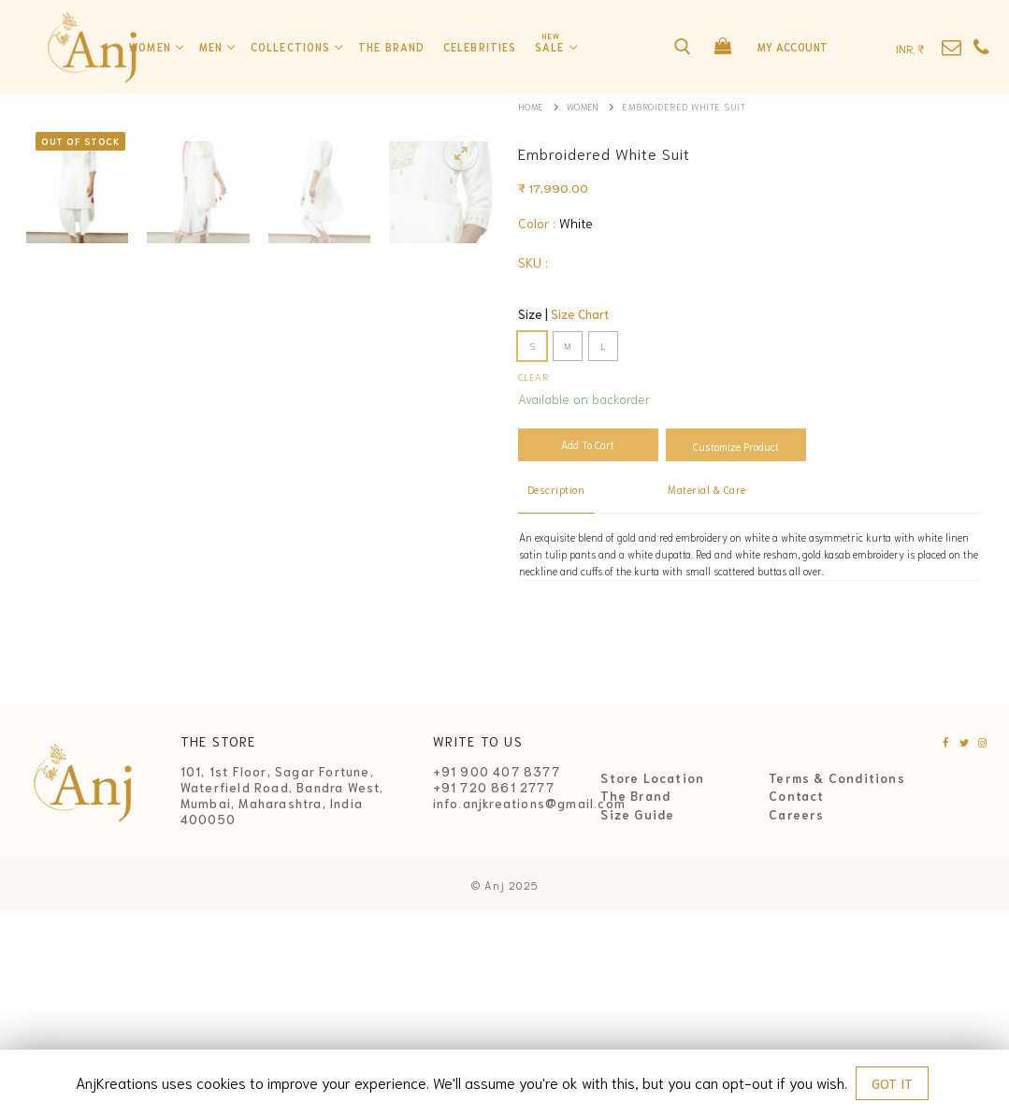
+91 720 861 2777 (494, 993)
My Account (793, 46)
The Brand (635, 1001)
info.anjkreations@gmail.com (529, 1008)
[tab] (556, 490)
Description (556, 489)
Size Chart (580, 314)
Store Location (652, 983)
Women (586, 106)
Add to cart (587, 444)
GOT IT (892, 1083)
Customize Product (736, 446)
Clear (533, 376)
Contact (796, 1001)
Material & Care (707, 489)
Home (531, 106)
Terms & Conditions (837, 983)
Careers (796, 1019)
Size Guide (637, 1019)
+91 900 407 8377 (496, 977)
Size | (563, 314)
